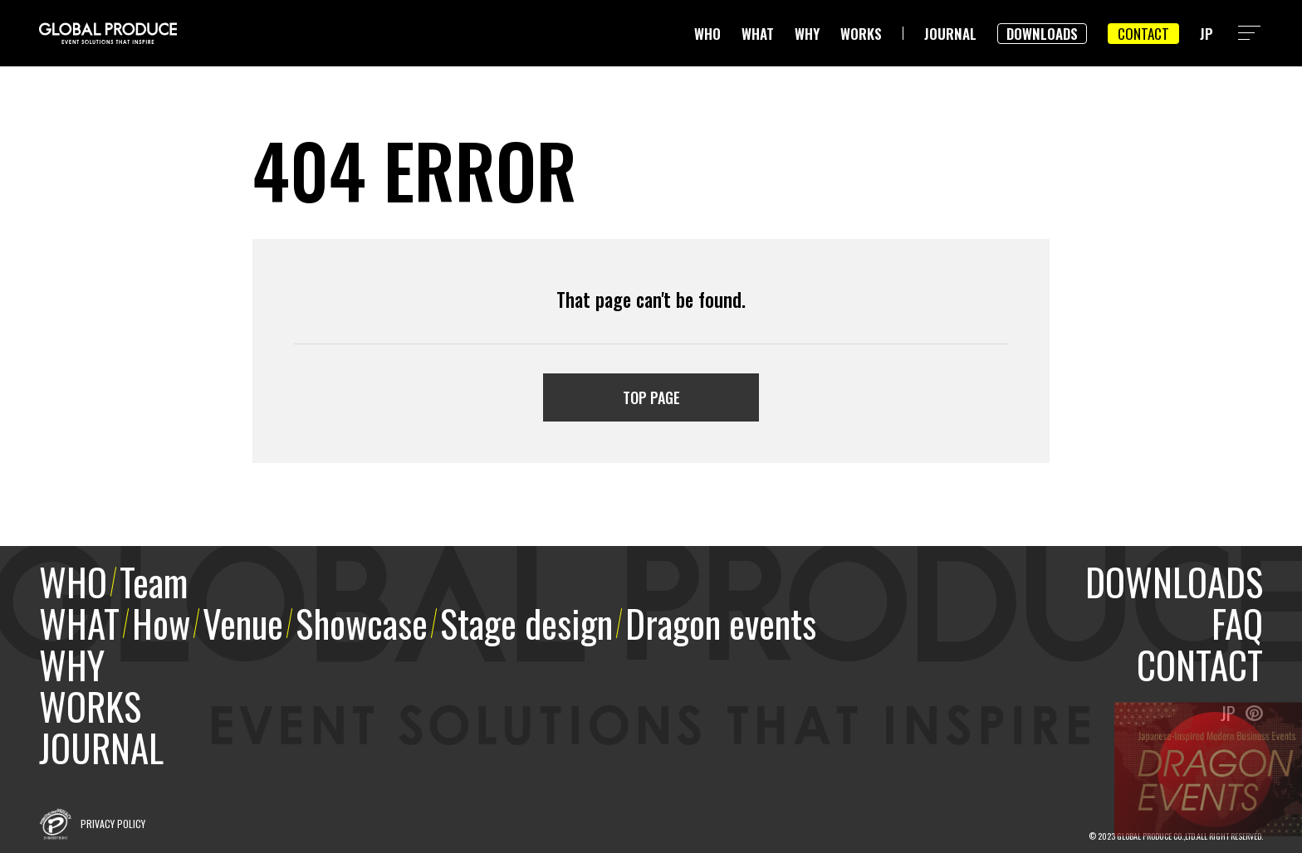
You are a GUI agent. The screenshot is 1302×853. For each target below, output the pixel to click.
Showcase (362, 622)
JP (1206, 33)
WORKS (861, 33)
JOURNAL (950, 33)
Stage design (526, 622)
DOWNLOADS (1042, 33)
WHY (807, 33)
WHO (707, 33)
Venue (243, 622)
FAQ (1237, 622)
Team (154, 581)
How (161, 622)
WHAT (758, 33)
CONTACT (1143, 33)
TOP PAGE (651, 397)
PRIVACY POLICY (113, 823)
